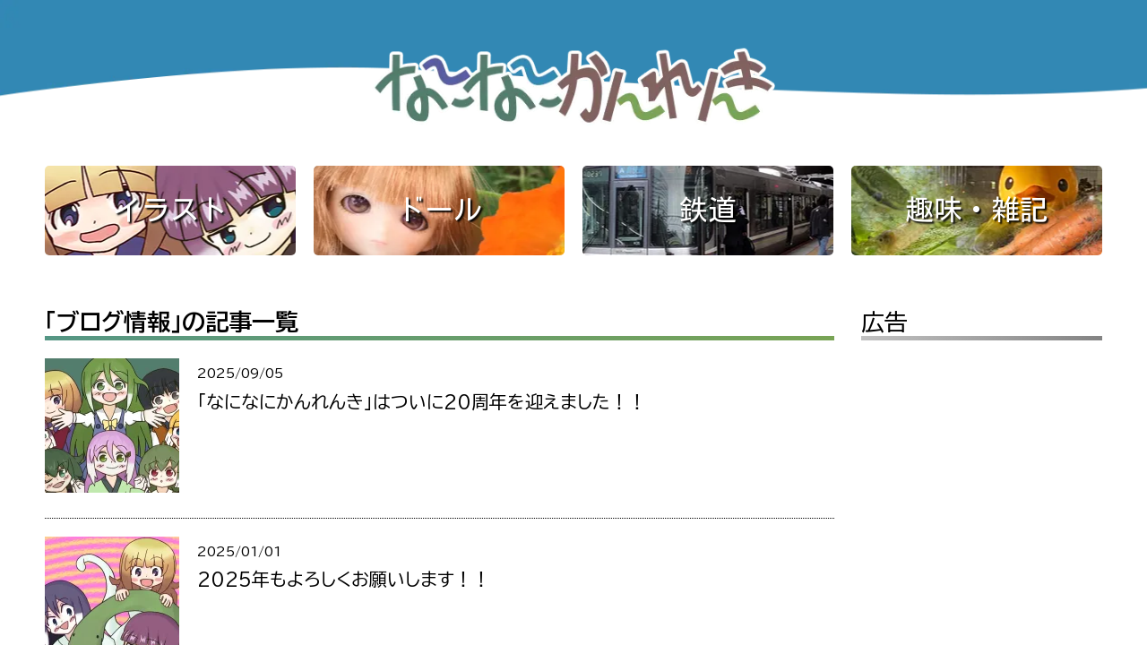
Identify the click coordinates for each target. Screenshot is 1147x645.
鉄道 (708, 209)
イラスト (170, 209)
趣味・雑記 (976, 209)
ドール (439, 209)
